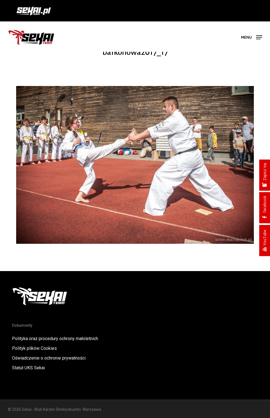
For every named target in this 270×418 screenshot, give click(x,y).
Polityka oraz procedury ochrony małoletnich (55, 338)
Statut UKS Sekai (28, 367)
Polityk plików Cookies (34, 348)
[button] (251, 37)
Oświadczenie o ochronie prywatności (49, 358)
